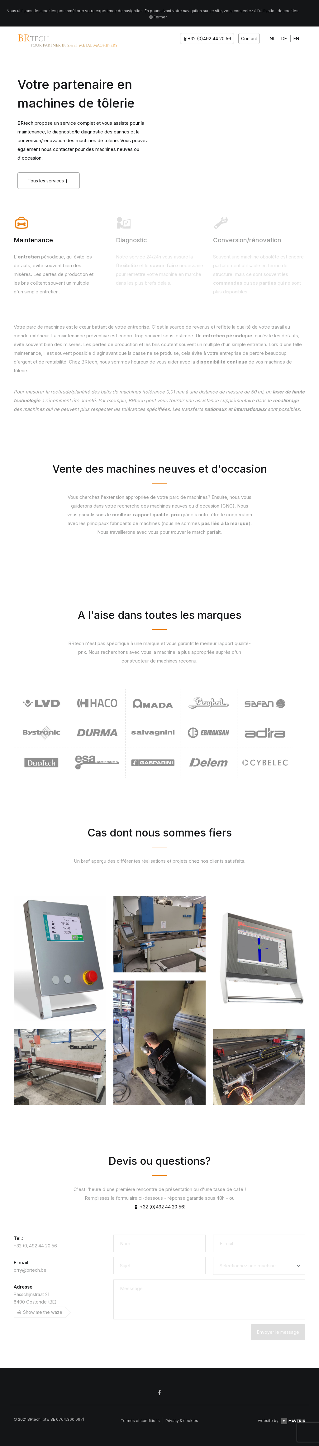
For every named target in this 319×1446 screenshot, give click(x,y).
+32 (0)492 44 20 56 (207, 38)
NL (272, 38)
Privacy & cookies (181, 1420)
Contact (249, 38)
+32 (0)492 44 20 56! (159, 1207)
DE (284, 38)
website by (281, 1420)
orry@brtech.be (30, 1270)
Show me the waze (39, 1312)
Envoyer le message (278, 1332)
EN (296, 38)
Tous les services (48, 181)
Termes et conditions (140, 1420)
